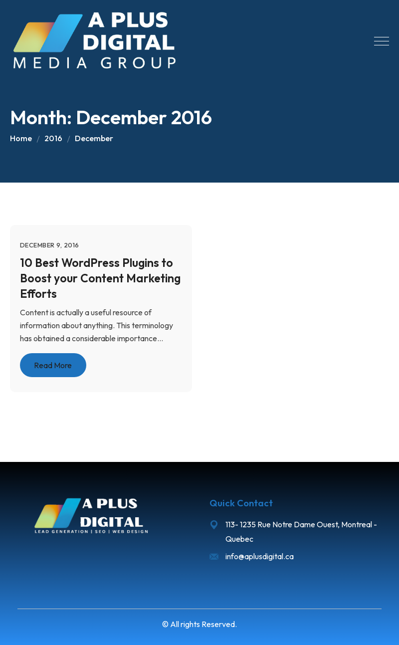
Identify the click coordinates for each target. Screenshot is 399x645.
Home (21, 138)
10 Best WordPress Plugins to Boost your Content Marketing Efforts (100, 278)
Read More (53, 366)
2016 (53, 138)
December (94, 138)
